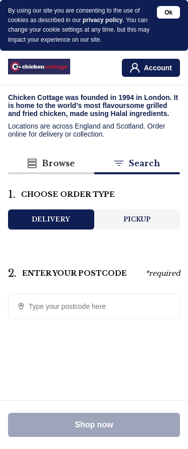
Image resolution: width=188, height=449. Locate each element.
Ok (168, 12)
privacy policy (103, 20)
